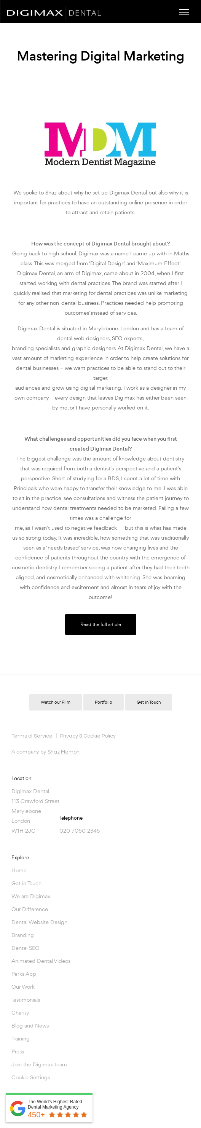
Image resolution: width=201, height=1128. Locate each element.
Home (19, 870)
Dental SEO (25, 947)
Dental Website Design (39, 922)
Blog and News (30, 1025)
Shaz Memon (64, 752)
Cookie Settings (30, 1077)
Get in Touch (149, 702)
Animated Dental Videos (40, 960)
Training (20, 1038)
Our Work (23, 986)
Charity (20, 1012)
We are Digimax (30, 896)
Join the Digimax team (39, 1064)
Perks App (23, 973)
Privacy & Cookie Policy (88, 736)
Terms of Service (32, 736)
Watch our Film (55, 702)
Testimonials (25, 999)
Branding (22, 934)
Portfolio (103, 702)
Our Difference (29, 909)
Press (17, 1051)
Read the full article (100, 624)
